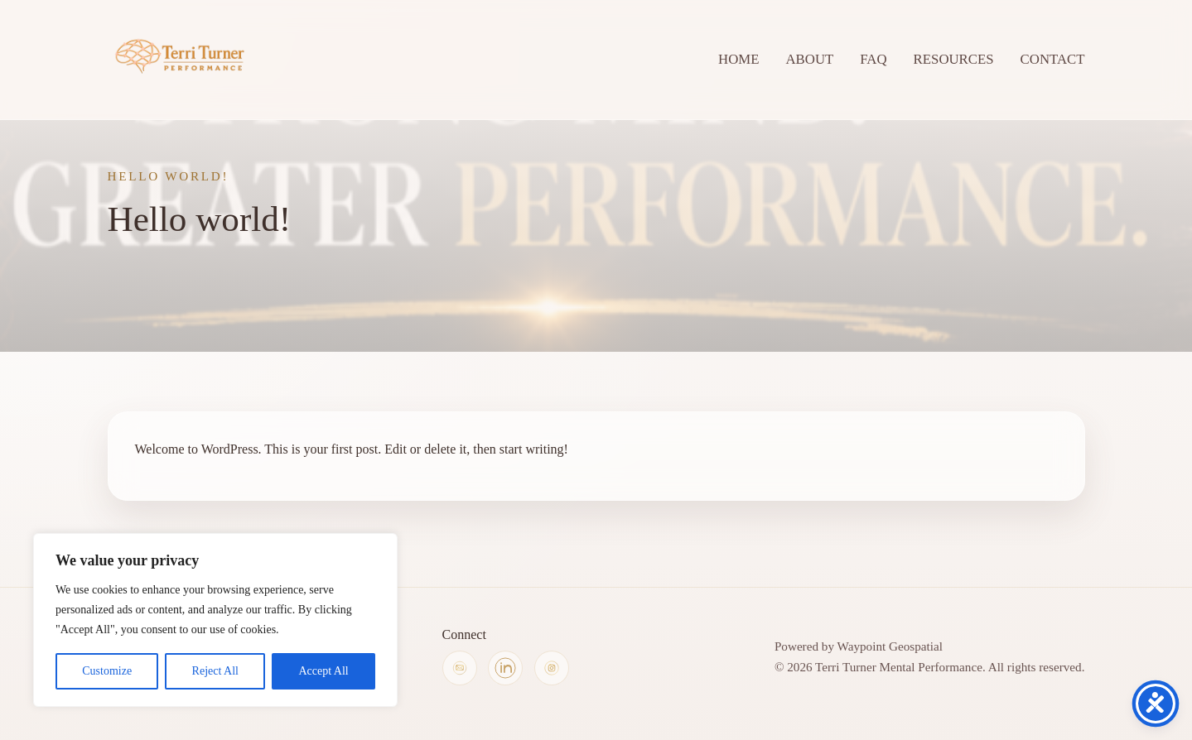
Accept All (323, 671)
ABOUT (809, 59)
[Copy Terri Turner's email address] (459, 668)
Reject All (215, 671)
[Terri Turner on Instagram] (551, 668)
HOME (738, 59)
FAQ (873, 59)
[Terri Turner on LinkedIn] (505, 668)
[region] (215, 620)
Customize (107, 671)
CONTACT (1053, 59)
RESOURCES (954, 59)
